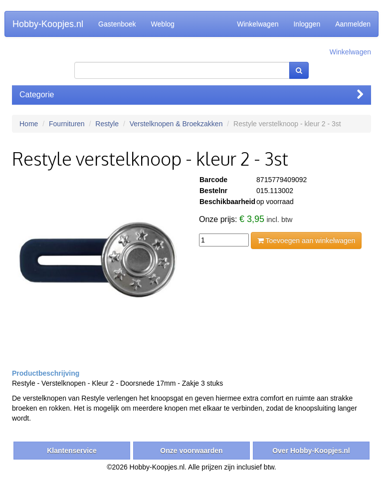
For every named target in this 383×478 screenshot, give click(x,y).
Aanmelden (353, 24)
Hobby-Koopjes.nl (47, 24)
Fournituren (67, 124)
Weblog (163, 24)
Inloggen (306, 24)
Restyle (107, 124)
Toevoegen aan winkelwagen (306, 240)
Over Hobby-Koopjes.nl (311, 451)
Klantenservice (72, 451)
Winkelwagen (257, 24)
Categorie (191, 94)
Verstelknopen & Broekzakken (176, 124)
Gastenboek (117, 24)
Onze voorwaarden (191, 451)
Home (28, 124)
